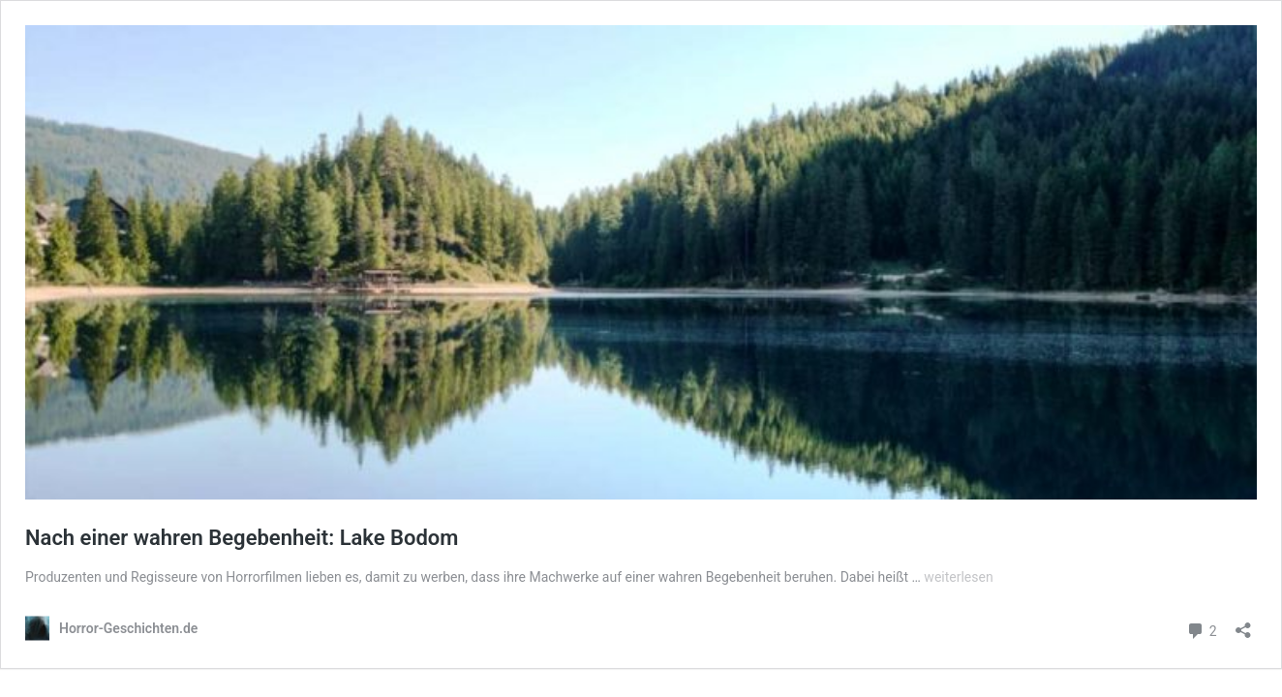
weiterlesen (958, 577)
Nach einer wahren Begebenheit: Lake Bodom (241, 538)
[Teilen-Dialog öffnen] (1243, 624)
